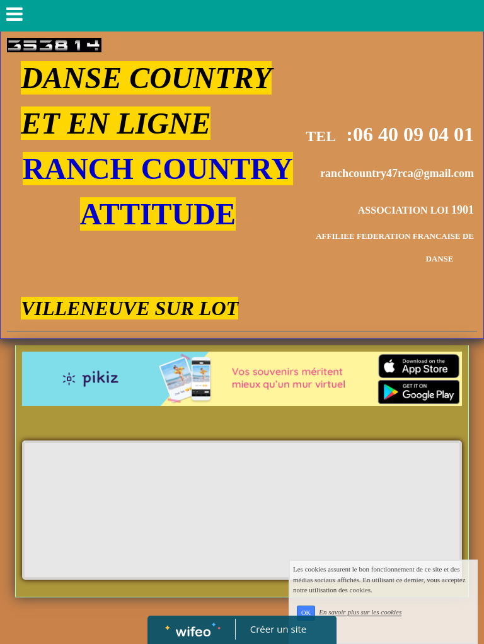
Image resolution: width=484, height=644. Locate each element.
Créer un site (278, 629)
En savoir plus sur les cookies (376, 619)
